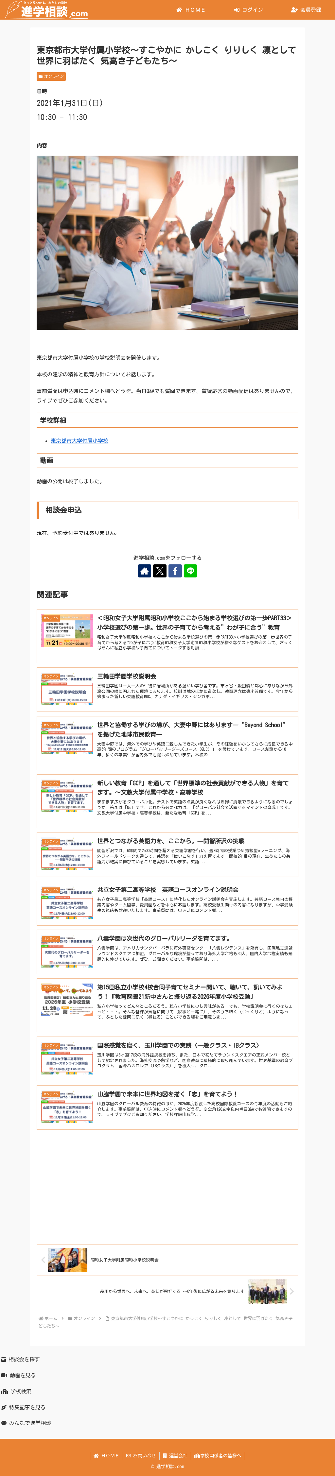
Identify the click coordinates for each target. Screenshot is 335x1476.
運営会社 (175, 1455)
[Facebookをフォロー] (175, 570)
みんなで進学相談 (26, 1423)
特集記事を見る (23, 1407)
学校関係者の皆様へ (217, 1455)
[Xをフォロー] (160, 570)
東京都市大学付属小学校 (79, 440)
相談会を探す (20, 1359)
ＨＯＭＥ (106, 1455)
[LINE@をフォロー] (190, 570)
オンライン (51, 76)
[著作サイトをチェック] (144, 570)
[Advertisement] (167, 1186)
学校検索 (16, 1391)
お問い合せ (141, 1455)
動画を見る (18, 1375)
